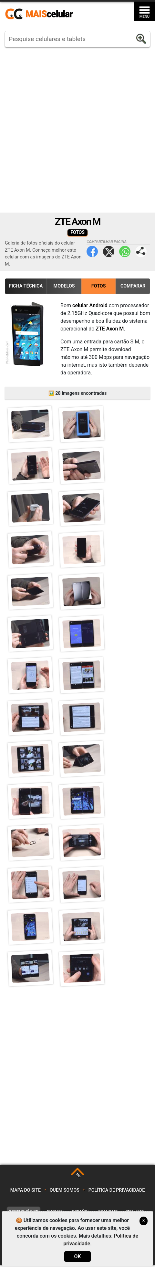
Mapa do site (25, 1192)
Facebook (92, 251)
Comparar (133, 286)
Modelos (64, 286)
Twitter (108, 251)
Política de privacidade (116, 1192)
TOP (78, 1177)
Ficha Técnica (26, 286)
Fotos (98, 286)
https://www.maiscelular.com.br (41, 14)
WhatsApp (124, 251)
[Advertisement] (77, 129)
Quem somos (64, 1192)
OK (77, 1256)
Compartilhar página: (141, 251)
